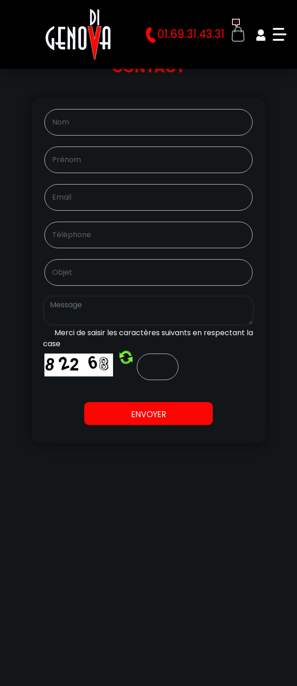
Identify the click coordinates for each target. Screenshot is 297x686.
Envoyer (148, 414)
